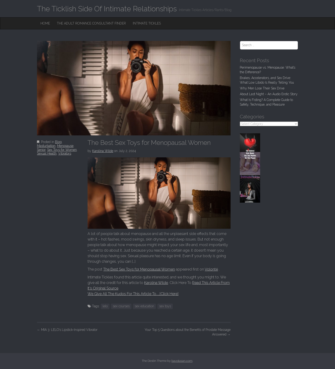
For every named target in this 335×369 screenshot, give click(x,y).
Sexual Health (47, 153)
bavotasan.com (181, 361)
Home (45, 23)
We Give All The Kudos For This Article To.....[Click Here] (133, 294)
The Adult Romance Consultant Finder (91, 23)
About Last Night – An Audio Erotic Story (269, 94)
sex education (144, 306)
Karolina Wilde (102, 151)
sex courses (121, 306)
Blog (58, 142)
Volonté (211, 269)
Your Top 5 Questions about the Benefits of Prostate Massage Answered (188, 332)
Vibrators (64, 153)
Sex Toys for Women (62, 150)
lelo (105, 306)
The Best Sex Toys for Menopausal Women (139, 269)
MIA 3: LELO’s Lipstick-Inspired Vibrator (67, 330)
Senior (41, 150)
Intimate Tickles (147, 23)
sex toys (165, 306)
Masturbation (46, 146)
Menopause (65, 146)
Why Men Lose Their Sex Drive (262, 88)
